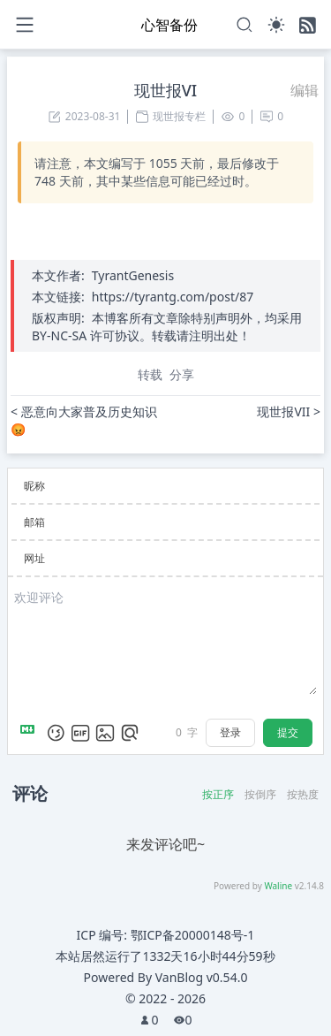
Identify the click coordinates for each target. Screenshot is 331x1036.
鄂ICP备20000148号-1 (193, 934)
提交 (287, 732)
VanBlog (201, 977)
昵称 (34, 485)
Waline (278, 886)
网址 (34, 558)
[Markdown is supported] (30, 732)
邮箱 (34, 521)
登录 (230, 732)
